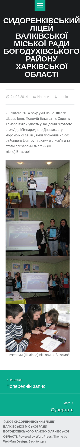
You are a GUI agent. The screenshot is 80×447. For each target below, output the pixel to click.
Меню (40, 5)
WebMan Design (15, 441)
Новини (43, 97)
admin (63, 97)
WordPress (44, 436)
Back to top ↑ (37, 441)
